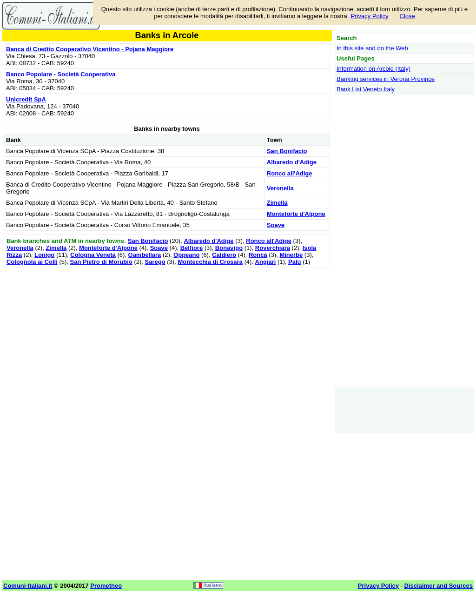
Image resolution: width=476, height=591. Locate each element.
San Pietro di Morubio (101, 261)
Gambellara (144, 254)
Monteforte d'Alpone (296, 213)
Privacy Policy (370, 16)
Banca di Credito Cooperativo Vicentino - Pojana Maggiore (89, 49)
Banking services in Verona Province (386, 78)
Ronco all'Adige (289, 173)
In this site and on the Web (372, 48)
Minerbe (291, 254)
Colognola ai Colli (32, 261)
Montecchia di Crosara (210, 261)
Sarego (155, 261)
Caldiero (224, 254)
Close (407, 16)
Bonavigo (229, 247)
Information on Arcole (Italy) (373, 68)
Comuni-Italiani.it (27, 585)
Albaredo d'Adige (292, 162)
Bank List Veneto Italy (366, 89)
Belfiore (191, 247)
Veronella (280, 188)
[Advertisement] (167, 335)
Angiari (265, 261)
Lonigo (44, 254)
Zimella (277, 202)
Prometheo (106, 585)
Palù (294, 261)
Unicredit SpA (26, 99)
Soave (275, 225)
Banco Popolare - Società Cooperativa (61, 74)
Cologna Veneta (93, 254)
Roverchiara (272, 247)
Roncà (258, 254)
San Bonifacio (287, 151)
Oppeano (186, 254)
